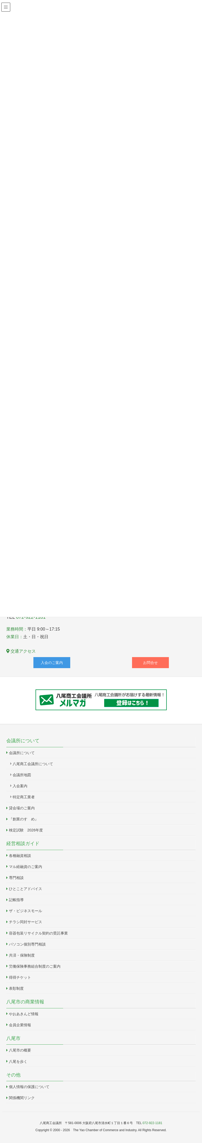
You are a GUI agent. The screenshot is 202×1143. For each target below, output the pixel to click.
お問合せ (150, 663)
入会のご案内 (52, 663)
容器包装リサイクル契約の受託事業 (38, 933)
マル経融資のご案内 (25, 867)
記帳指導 (16, 900)
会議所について (22, 753)
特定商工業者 (24, 797)
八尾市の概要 (20, 1050)
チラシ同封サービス (25, 922)
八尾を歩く (18, 1061)
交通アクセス (21, 651)
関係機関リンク (22, 1098)
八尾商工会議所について (33, 764)
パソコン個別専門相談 (27, 944)
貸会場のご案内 (22, 808)
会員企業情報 (20, 1025)
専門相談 (16, 878)
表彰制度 (16, 988)
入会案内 (20, 786)
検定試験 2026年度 (26, 830)
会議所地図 (22, 775)
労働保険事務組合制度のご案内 (34, 966)
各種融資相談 (20, 856)
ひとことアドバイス (25, 889)
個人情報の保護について (29, 1087)
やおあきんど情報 (23, 1014)
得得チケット (20, 977)
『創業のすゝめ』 (23, 819)
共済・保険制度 (22, 955)
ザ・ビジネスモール (25, 911)
